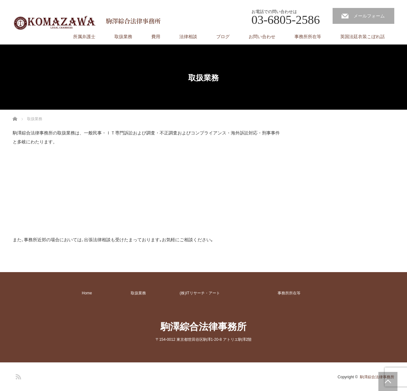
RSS (17, 376)
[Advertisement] (60, 195)
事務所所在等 (307, 36)
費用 (155, 36)
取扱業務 (123, 36)
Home (87, 293)
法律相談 (188, 36)
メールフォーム (369, 15)
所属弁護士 (84, 36)
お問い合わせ (262, 36)
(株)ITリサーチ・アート (200, 293)
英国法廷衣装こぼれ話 (362, 36)
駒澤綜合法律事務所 (203, 326)
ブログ (223, 36)
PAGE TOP (387, 381)
